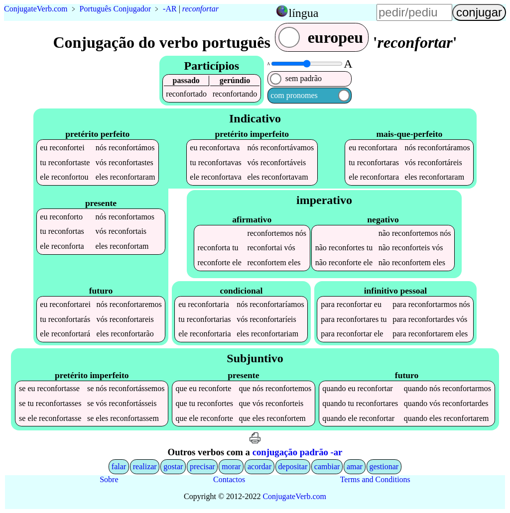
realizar (145, 466)
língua (303, 12)
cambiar (327, 466)
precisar (202, 466)
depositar (293, 466)
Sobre (109, 479)
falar (119, 466)
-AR (170, 8)
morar (231, 466)
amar (355, 466)
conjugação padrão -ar (298, 452)
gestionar (384, 466)
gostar (173, 466)
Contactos (229, 479)
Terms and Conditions (375, 479)
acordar (259, 466)
